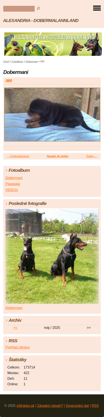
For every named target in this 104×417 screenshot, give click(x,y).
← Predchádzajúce (18, 156)
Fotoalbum (17, 61)
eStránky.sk (25, 406)
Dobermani (32, 61)
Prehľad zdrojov (17, 347)
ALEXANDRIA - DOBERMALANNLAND (40, 20)
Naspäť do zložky (57, 156)
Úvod (6, 61)
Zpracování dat (77, 406)
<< (15, 328)
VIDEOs (11, 190)
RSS (95, 406)
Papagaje (12, 184)
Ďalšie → (91, 156)
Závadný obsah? (50, 406)
